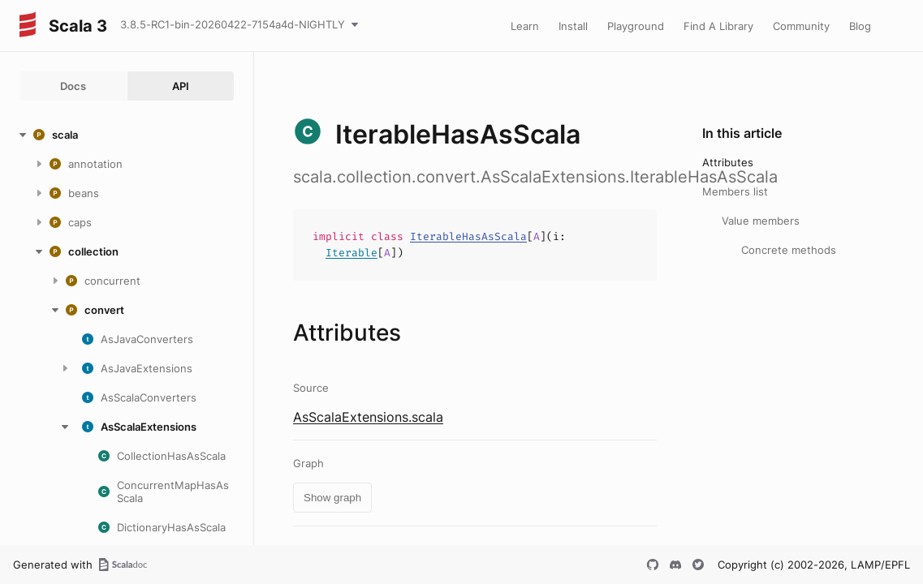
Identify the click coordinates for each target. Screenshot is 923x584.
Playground (635, 25)
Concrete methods (788, 249)
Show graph (332, 498)
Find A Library (718, 25)
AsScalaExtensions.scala (368, 417)
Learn (525, 25)
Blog (860, 25)
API (180, 85)
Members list (735, 191)
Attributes (727, 162)
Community (801, 25)
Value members (761, 220)
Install (573, 25)
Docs (73, 85)
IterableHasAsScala (468, 236)
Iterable (351, 253)
